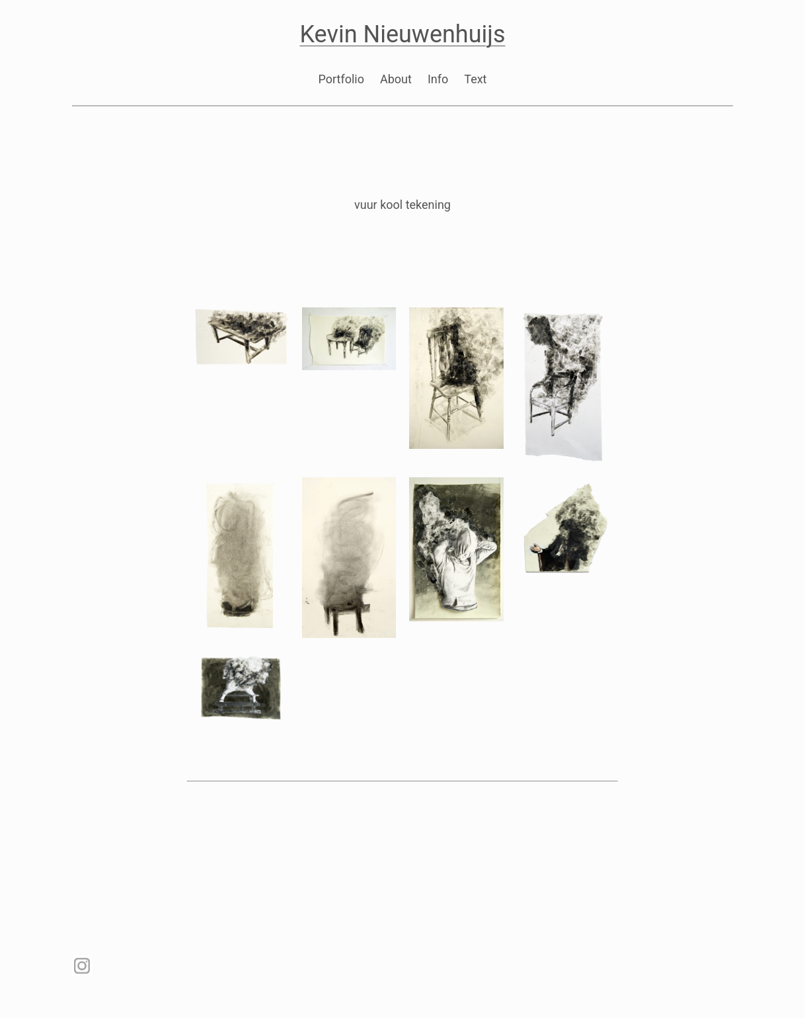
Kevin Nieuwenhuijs (402, 34)
